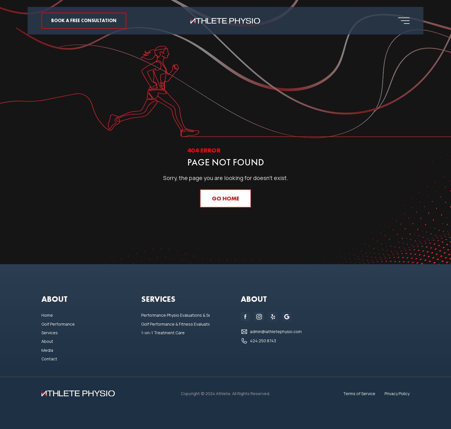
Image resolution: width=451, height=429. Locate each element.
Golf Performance (58, 324)
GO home (225, 198)
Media (47, 350)
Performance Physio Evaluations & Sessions (175, 315)
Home (47, 315)
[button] (404, 21)
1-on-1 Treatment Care (163, 332)
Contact (49, 359)
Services (49, 332)
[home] (225, 20)
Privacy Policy (397, 393)
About (47, 341)
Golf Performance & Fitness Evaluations (175, 324)
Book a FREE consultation (83, 21)
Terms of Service (359, 393)
